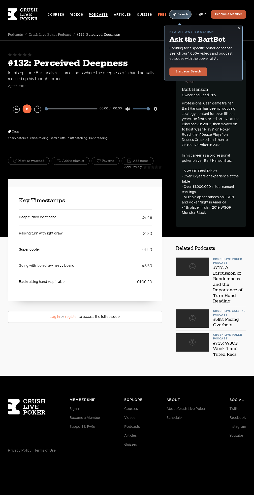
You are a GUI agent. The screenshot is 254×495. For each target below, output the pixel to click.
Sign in (74, 409)
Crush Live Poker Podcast (50, 34)
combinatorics (18, 138)
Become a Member (228, 14)
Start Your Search (188, 71)
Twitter (235, 409)
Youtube (236, 435)
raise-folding (39, 138)
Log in (55, 317)
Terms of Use (45, 450)
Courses (56, 14)
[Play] (27, 108)
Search (180, 14)
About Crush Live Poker (186, 409)
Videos (76, 14)
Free (162, 14)
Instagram (237, 427)
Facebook (237, 418)
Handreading (98, 138)
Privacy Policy (20, 450)
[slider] (71, 108)
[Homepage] (28, 14)
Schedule (174, 418)
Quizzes (144, 14)
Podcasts (98, 14)
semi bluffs (57, 138)
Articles (122, 14)
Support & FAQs (82, 427)
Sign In (201, 14)
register (71, 317)
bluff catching (77, 138)
